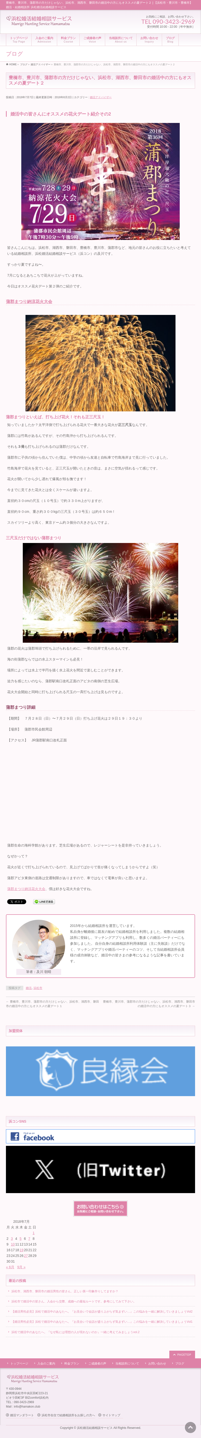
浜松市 (37, 988)
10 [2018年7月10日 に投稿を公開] (13, 1244)
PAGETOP (184, 1354)
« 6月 (10, 1267)
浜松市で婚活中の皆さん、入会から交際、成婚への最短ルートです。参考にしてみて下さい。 (73, 1301)
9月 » (21, 1267)
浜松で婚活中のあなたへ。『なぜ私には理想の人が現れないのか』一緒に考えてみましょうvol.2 (75, 1332)
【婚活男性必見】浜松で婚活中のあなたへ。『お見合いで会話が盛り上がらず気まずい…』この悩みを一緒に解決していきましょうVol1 (101, 1321)
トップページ (19, 1363)
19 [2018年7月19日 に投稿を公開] (22, 1250)
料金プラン (71, 1363)
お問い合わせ (157, 1363)
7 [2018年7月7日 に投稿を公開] (29, 1239)
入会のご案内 (46, 1363)
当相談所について (127, 1363)
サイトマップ (111, 1415)
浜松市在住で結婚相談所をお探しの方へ (68, 1415)
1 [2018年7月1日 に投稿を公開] (34, 1233)
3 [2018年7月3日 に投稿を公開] (12, 1239)
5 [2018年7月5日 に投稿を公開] (21, 1239)
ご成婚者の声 (97, 1363)
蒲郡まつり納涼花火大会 (29, 301)
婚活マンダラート (22, 1415)
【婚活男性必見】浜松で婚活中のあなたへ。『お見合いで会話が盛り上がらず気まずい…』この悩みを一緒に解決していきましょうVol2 (101, 1311)
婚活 (29, 988)
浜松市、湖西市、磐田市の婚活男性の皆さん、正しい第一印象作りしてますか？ (64, 1291)
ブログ (179, 1363)
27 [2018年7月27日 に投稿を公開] (26, 1256)
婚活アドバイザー (101, 97)
